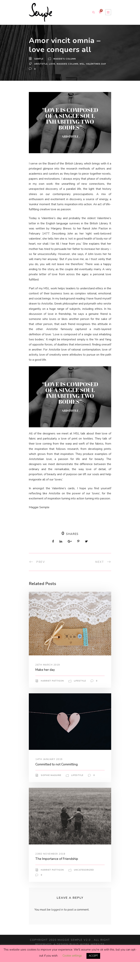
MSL (82, 63)
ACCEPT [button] (93, 955)
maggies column (68, 63)
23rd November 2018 (50, 861)
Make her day (45, 677)
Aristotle (41, 63)
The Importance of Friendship (57, 866)
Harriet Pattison (52, 689)
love (52, 63)
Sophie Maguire (51, 783)
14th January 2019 (49, 767)
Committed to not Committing (57, 772)
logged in (58, 917)
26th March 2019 (47, 672)
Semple (39, 59)
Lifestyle (80, 689)
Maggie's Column (65, 59)
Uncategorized (84, 878)
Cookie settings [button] (71, 956)
